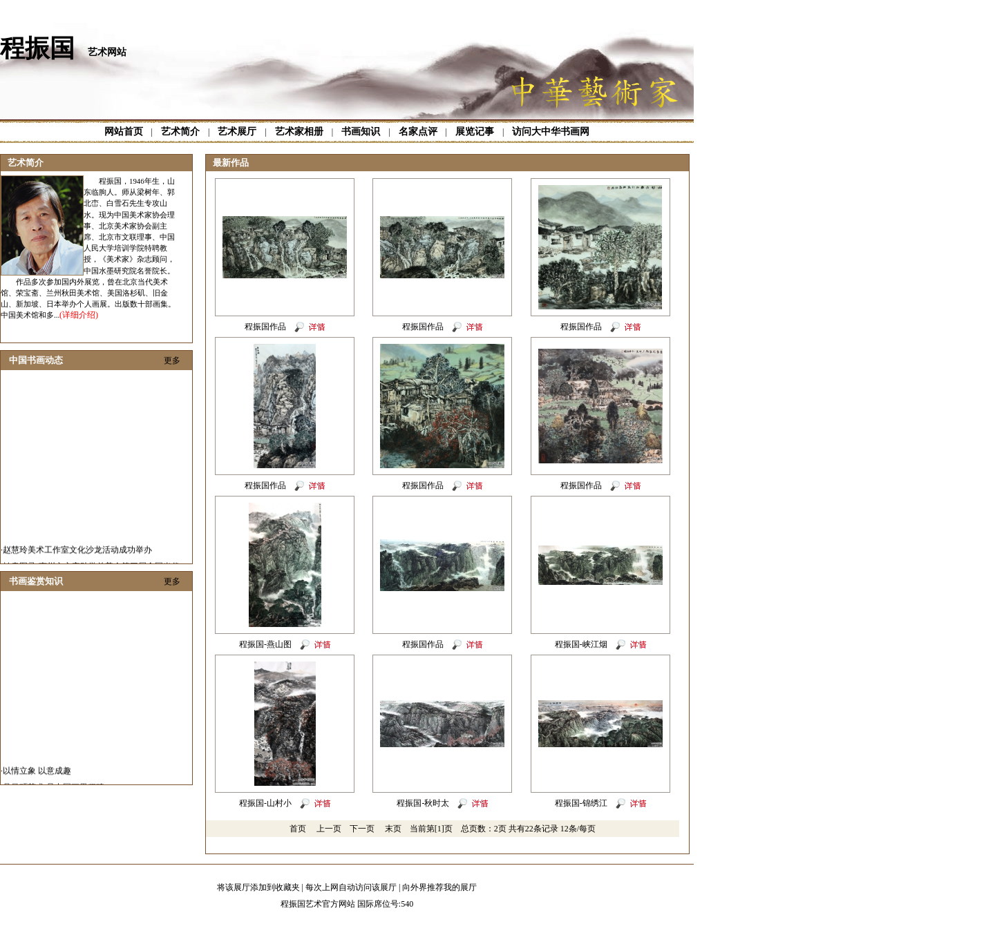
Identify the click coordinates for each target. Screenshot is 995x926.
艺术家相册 (299, 131)
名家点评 (418, 131)
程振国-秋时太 (423, 803)
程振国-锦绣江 (581, 803)
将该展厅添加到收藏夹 (258, 887)
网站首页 (123, 131)
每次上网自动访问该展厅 (351, 887)
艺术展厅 (237, 131)
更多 (172, 360)
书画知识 (360, 131)
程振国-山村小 (265, 803)
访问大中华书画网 (550, 131)
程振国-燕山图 (265, 644)
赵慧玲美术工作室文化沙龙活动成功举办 (77, 559)
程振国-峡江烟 (581, 644)
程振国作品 (265, 326)
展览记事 (474, 131)
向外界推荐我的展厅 (439, 887)
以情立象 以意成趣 (37, 780)
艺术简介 (180, 131)
